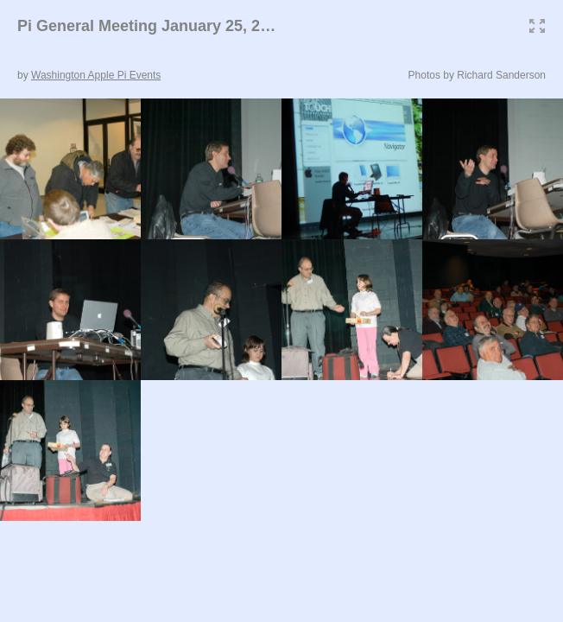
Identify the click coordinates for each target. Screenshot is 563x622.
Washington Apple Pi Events (96, 75)
